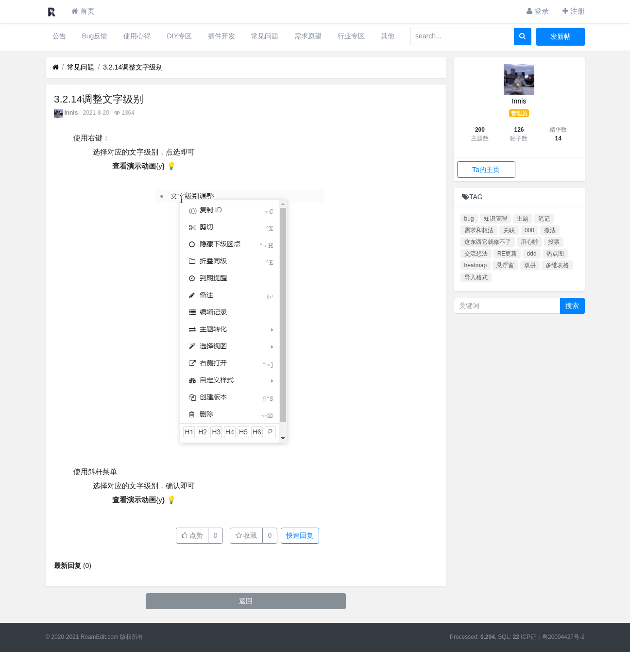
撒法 (550, 230)
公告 (59, 36)
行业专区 (351, 36)
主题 (522, 218)
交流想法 (476, 253)
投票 (554, 242)
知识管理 (495, 218)
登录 (538, 11)
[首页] (55, 67)
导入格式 (476, 277)
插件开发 (221, 36)
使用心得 (137, 36)
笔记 (544, 218)
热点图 (555, 253)
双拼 (530, 265)
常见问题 (264, 36)
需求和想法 (479, 230)
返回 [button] (246, 601)
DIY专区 (179, 36)
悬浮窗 (505, 265)
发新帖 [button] (560, 36)
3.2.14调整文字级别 (133, 67)
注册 (573, 11)
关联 (509, 230)
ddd (532, 253)
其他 (387, 36)
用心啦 (529, 242)
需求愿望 (308, 36)
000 (529, 230)
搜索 (572, 305)
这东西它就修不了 (487, 242)
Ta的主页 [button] (486, 169)
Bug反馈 (95, 36)
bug (469, 218)
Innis (71, 112)
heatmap (475, 265)
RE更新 (507, 253)
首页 (83, 11)
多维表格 (557, 265)
